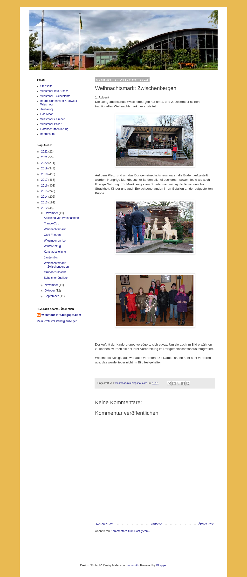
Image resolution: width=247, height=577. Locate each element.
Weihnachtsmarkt (55, 229)
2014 (44, 196)
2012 (44, 208)
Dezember (52, 213)
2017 (44, 179)
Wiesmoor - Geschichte (55, 96)
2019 (44, 168)
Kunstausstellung (55, 251)
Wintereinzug (52, 246)
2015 (44, 191)
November (52, 285)
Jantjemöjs (51, 257)
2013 (44, 202)
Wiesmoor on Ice (55, 240)
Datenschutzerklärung (54, 129)
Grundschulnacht (55, 272)
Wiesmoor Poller (51, 124)
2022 (44, 151)
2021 (44, 157)
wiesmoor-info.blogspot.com (61, 315)
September (52, 296)
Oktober (50, 290)
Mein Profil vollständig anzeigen (57, 321)
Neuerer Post (104, 524)
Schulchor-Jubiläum (56, 277)
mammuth (132, 565)
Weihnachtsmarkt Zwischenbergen (56, 264)
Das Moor (46, 114)
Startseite (156, 524)
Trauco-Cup (51, 223)
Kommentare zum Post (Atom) (130, 531)
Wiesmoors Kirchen (52, 119)
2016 (44, 185)
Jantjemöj (46, 109)
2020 (44, 163)
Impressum (47, 134)
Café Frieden (52, 234)
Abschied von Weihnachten (61, 218)
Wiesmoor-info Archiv (54, 91)
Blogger (161, 565)
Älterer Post (205, 524)
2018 (44, 174)
